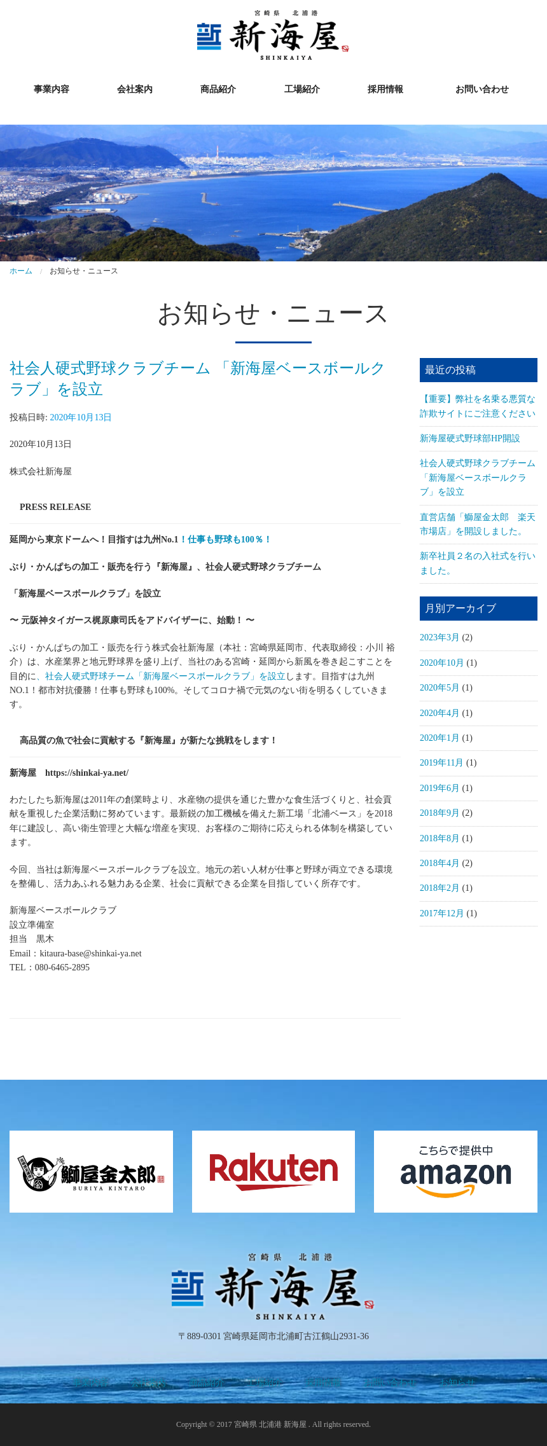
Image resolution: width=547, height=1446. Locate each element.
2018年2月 (440, 888)
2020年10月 (442, 663)
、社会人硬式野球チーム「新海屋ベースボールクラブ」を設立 (161, 676)
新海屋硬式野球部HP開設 (470, 438)
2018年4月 (440, 863)
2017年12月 (442, 913)
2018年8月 (440, 838)
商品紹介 (218, 89)
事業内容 (51, 89)
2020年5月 (440, 687)
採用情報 (385, 89)
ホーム (21, 270)
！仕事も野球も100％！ (225, 539)
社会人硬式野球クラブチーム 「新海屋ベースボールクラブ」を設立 (478, 477)
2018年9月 (440, 813)
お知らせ (457, 1382)
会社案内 (135, 89)
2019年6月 (440, 788)
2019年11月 (442, 763)
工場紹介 (302, 89)
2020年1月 (440, 738)
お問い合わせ (482, 89)
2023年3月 (440, 637)
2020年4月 (440, 713)
